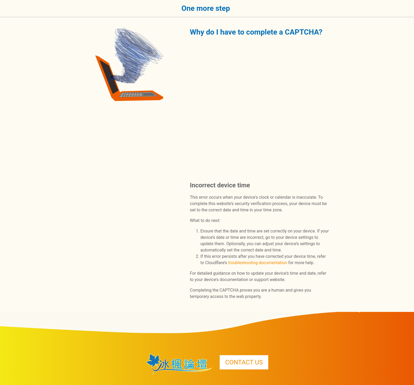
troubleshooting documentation (257, 262)
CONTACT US (244, 362)
